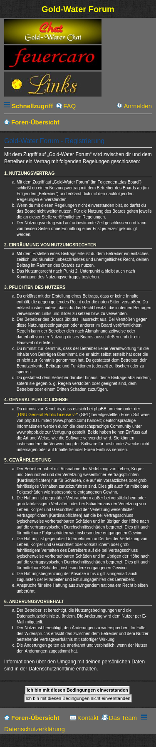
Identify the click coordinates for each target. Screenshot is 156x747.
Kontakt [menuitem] (88, 717)
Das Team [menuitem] (123, 717)
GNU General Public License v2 (47, 414)
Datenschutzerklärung (34, 728)
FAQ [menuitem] (69, 105)
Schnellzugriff (32, 105)
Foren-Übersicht (35, 717)
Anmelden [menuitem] (138, 105)
